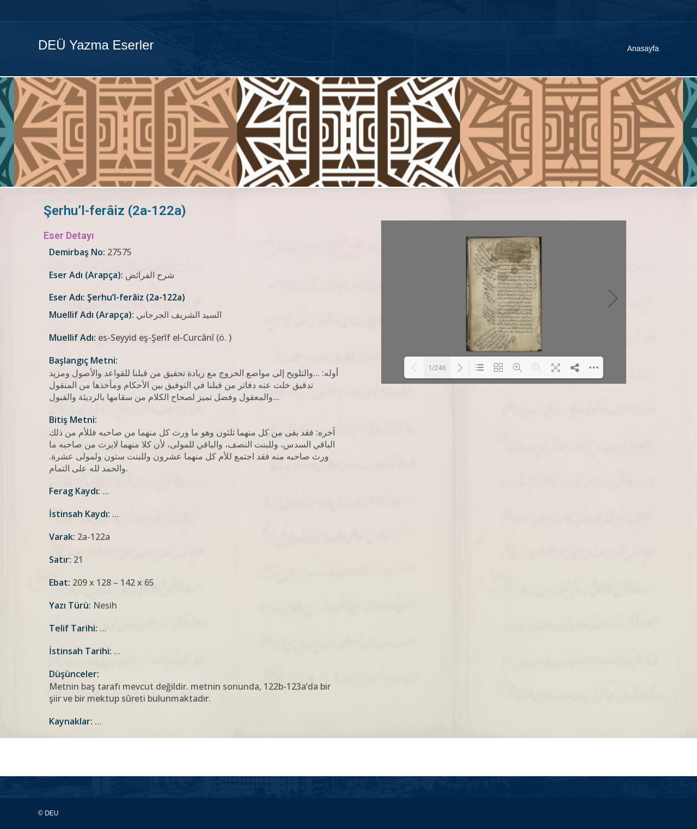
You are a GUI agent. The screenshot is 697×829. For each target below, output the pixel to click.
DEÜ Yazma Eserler (96, 45)
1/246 (437, 368)
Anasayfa (643, 48)
